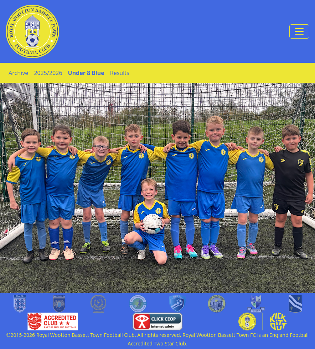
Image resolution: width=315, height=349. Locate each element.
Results (119, 73)
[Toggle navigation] (299, 31)
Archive (18, 73)
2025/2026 (48, 73)
